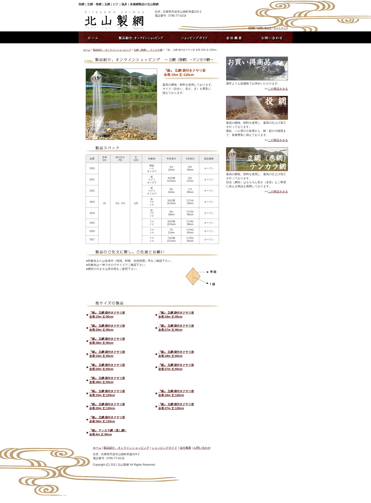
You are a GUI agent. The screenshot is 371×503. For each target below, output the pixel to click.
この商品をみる (278, 88)
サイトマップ (281, 28)
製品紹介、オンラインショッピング (112, 50)
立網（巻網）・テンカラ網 (148, 50)
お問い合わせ (264, 28)
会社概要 (185, 447)
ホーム (86, 50)
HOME (251, 28)
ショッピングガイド (164, 447)
